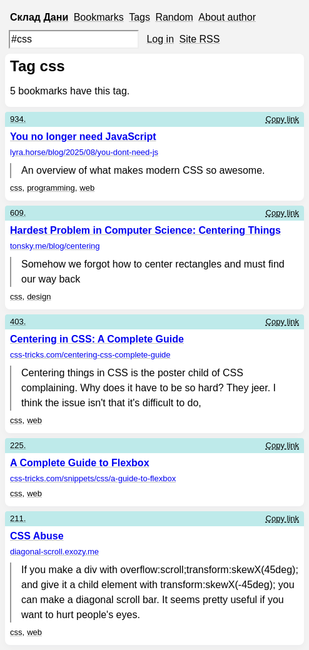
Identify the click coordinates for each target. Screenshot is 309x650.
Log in (160, 39)
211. (18, 518)
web (86, 187)
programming (51, 187)
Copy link (282, 119)
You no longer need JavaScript (83, 136)
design (39, 296)
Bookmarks (99, 17)
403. (18, 321)
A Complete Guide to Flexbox (79, 463)
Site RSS (200, 39)
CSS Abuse (37, 536)
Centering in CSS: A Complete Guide (97, 339)
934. (18, 119)
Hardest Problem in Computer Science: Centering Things (145, 230)
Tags (139, 17)
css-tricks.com (90, 354)
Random (174, 17)
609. (18, 213)
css (16, 187)
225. (18, 445)
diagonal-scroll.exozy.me (54, 551)
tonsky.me (55, 246)
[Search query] (74, 39)
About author (227, 17)
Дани (55, 17)
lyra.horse (84, 152)
